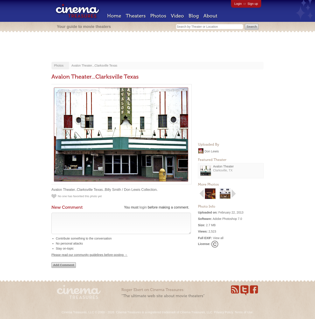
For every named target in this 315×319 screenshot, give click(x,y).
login (143, 207)
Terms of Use (243, 312)
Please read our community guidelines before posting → (89, 259)
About (210, 16)
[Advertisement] (157, 47)
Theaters (136, 16)
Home (114, 16)
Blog (194, 16)
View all (218, 238)
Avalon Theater (223, 166)
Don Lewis (212, 151)
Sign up (253, 3)
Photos (158, 16)
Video (177, 16)
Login (238, 3)
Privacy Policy (223, 312)
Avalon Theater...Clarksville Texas (94, 65)
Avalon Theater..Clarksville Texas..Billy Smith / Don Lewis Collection (104, 189)
